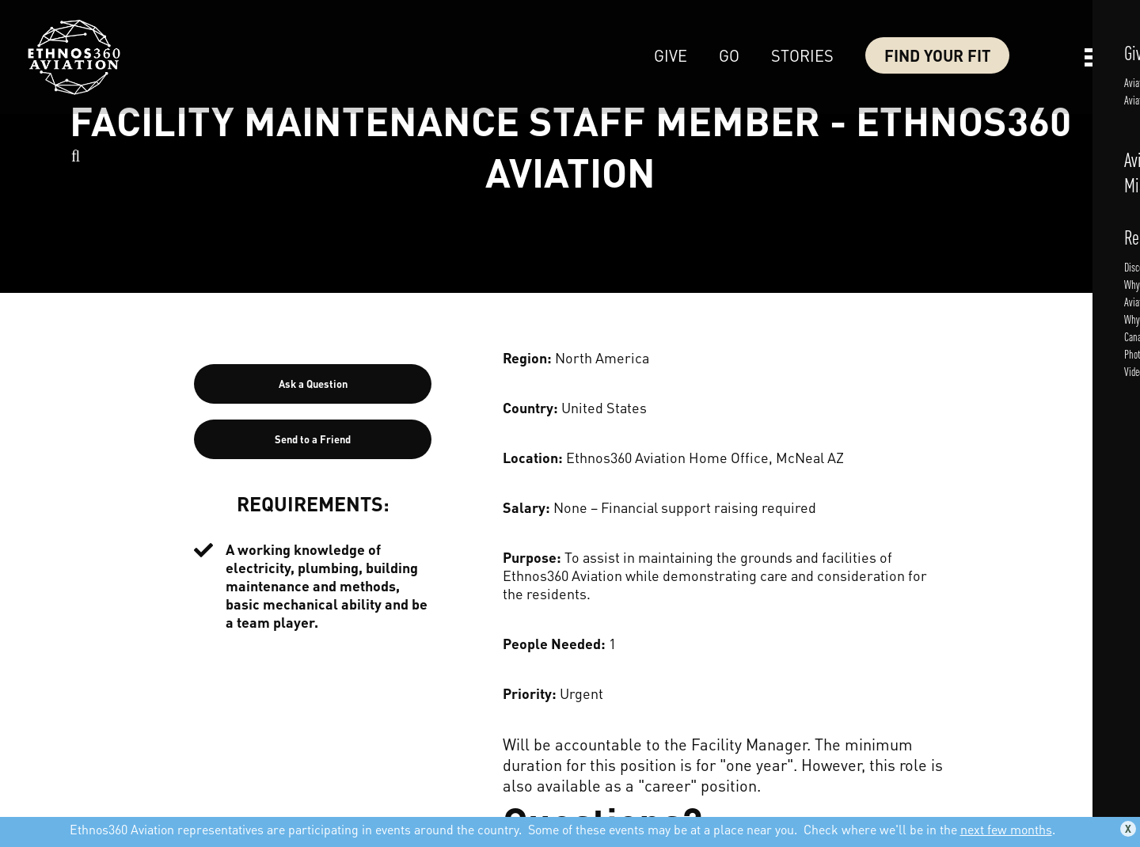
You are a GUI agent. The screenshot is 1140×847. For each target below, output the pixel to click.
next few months (1006, 829)
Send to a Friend (313, 439)
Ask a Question (313, 383)
